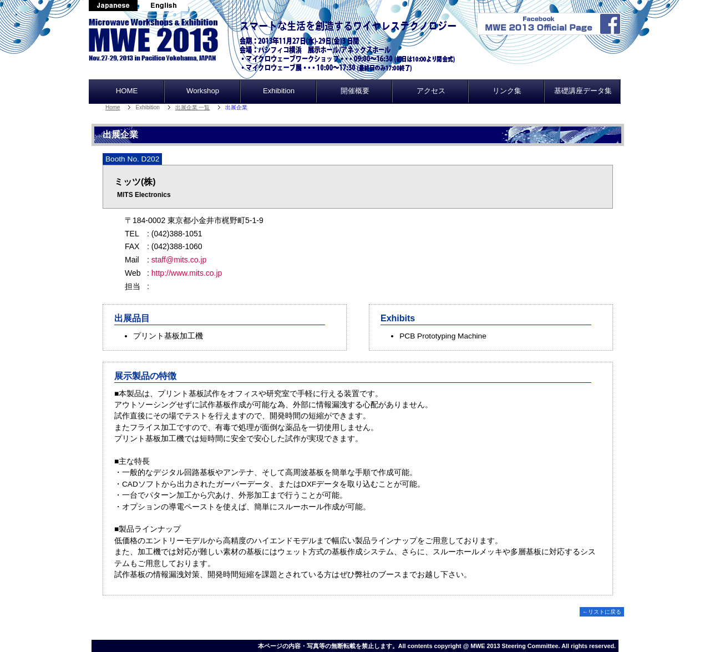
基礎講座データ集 (583, 91)
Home (112, 107)
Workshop (202, 91)
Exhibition (279, 91)
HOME (127, 91)
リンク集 (507, 91)
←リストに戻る (601, 612)
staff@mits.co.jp (179, 259)
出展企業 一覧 (192, 107)
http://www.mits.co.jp (186, 273)
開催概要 (355, 91)
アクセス (431, 91)
